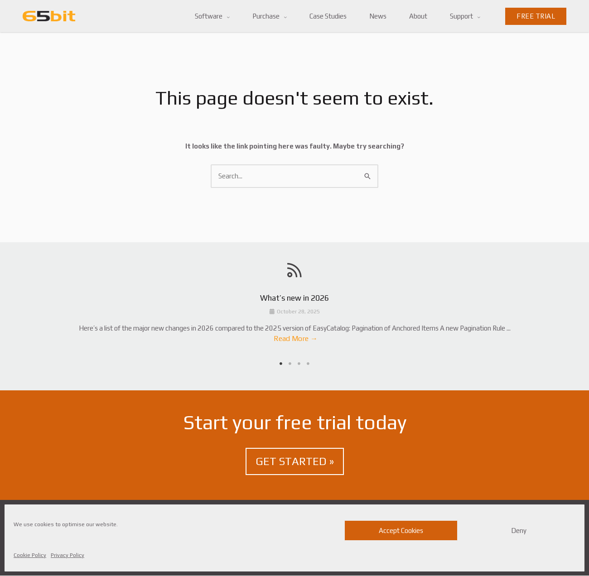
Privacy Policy (67, 555)
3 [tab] (299, 363)
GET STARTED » (295, 462)
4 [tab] (308, 363)
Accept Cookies (401, 530)
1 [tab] (280, 363)
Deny (518, 530)
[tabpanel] (294, 320)
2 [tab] (289, 363)
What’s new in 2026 (294, 298)
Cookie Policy (30, 555)
